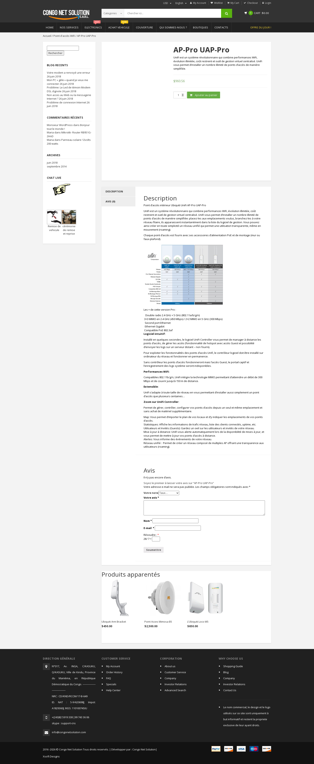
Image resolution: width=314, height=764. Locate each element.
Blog (225, 672)
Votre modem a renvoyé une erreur (68, 72)
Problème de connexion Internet (66, 102)
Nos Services (69, 27)
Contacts (221, 27)
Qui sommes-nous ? (173, 27)
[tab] (119, 191)
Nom (148, 521)
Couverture (144, 27)
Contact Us (229, 690)
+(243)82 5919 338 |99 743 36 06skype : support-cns (70, 720)
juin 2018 (52, 162)
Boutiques (200, 27)
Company (170, 678)
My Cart (234, 3)
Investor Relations (176, 684)
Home (50, 27)
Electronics (93, 25)
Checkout (252, 3)
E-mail (149, 528)
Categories (113, 13)
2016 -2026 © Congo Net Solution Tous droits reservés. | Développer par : (87, 749)
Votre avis (151, 497)
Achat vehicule (119, 25)
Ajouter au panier (203, 95)
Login (268, 3)
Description (114, 191)
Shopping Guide (233, 666)
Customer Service (175, 672)
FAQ (108, 678)
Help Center (113, 690)
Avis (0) (110, 201)
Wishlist (218, 3)
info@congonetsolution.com (69, 732)
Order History (114, 672)
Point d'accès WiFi (64, 36)
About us (170, 666)
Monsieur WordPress (60, 125)
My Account (199, 3)
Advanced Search (175, 690)
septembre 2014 (56, 166)
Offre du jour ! (260, 27)
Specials (111, 684)
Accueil (47, 36)
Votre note (151, 493)
